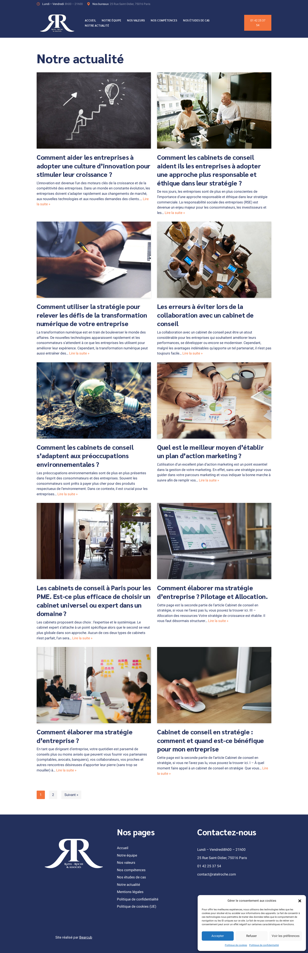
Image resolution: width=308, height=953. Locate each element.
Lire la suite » (175, 213)
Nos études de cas (196, 20)
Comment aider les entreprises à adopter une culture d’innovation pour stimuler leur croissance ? (93, 165)
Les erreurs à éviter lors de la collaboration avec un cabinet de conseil (205, 314)
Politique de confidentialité (264, 945)
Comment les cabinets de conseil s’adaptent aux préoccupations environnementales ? (85, 455)
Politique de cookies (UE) (136, 906)
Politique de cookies (236, 945)
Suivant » (71, 794)
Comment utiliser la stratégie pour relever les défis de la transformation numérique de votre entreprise (92, 314)
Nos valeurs (136, 20)
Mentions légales (130, 892)
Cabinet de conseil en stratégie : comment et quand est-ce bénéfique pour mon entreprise (210, 740)
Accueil (90, 20)
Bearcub (85, 937)
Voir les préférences (286, 936)
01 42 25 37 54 (257, 23)
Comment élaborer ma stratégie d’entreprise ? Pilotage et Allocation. (212, 591)
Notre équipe (111, 20)
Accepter (217, 936)
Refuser (251, 936)
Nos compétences (164, 20)
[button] (300, 901)
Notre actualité (97, 25)
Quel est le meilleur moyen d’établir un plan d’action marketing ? (210, 451)
